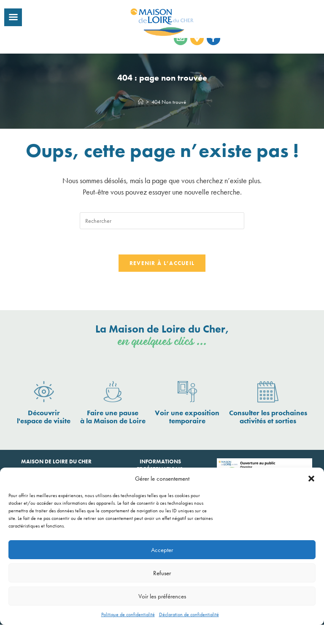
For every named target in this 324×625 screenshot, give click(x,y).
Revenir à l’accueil (162, 263)
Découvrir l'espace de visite (43, 417)
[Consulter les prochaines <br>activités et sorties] (267, 392)
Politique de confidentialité (128, 614)
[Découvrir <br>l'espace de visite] (43, 392)
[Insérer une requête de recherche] (162, 220)
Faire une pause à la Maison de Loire (113, 417)
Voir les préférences (162, 596)
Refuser (162, 573)
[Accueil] (140, 102)
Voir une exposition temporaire (187, 417)
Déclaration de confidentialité (189, 614)
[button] (311, 478)
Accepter (162, 550)
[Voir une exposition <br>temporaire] (187, 392)
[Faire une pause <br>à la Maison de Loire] (112, 392)
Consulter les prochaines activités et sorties (268, 417)
